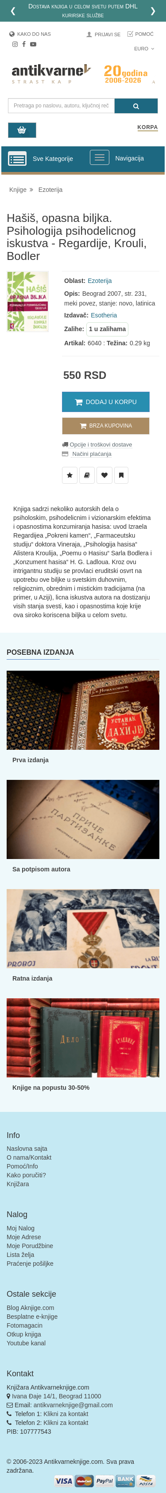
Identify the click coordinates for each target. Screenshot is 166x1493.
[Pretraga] (136, 106)
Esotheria (104, 315)
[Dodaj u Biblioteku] (87, 475)
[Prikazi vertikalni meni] (17, 159)
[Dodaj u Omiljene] (104, 475)
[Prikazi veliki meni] (99, 157)
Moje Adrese (24, 1237)
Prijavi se (107, 34)
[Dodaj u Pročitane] (121, 475)
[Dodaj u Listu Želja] (69, 475)
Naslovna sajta (27, 1148)
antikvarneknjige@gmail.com (73, 1405)
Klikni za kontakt (65, 1413)
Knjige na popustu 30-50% (50, 1087)
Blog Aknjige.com (30, 1307)
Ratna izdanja (32, 978)
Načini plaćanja (91, 454)
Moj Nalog (21, 1228)
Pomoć (144, 34)
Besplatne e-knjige (32, 1316)
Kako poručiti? (26, 1175)
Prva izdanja (30, 760)
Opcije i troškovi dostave (100, 444)
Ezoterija (50, 189)
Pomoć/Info (22, 1166)
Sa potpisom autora (41, 869)
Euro (144, 48)
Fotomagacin (24, 1325)
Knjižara (18, 1184)
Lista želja (20, 1254)
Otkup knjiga (24, 1334)
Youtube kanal (26, 1343)
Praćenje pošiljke (30, 1263)
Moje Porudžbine (30, 1245)
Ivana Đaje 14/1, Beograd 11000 (56, 1396)
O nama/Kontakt (29, 1157)
